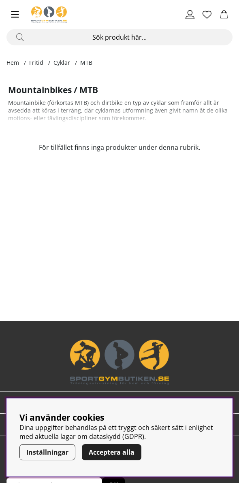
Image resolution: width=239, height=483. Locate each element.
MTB (86, 62)
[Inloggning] (189, 14)
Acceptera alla (111, 452)
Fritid (36, 62)
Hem (12, 62)
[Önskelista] (207, 14)
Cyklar (61, 62)
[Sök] (119, 37)
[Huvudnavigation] (14, 14)
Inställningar (47, 452)
